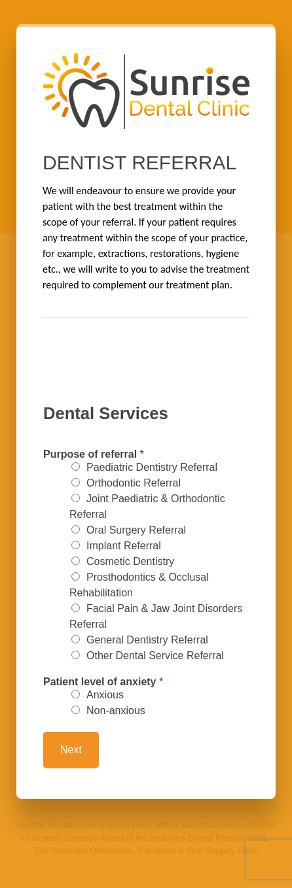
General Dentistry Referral (147, 639)
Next (71, 749)
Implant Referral (123, 545)
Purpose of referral (93, 454)
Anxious (105, 694)
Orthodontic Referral (133, 482)
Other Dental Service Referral (155, 655)
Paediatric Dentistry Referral (151, 467)
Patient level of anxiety (103, 682)
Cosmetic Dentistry (130, 561)
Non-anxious (115, 710)
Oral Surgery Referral (136, 530)
